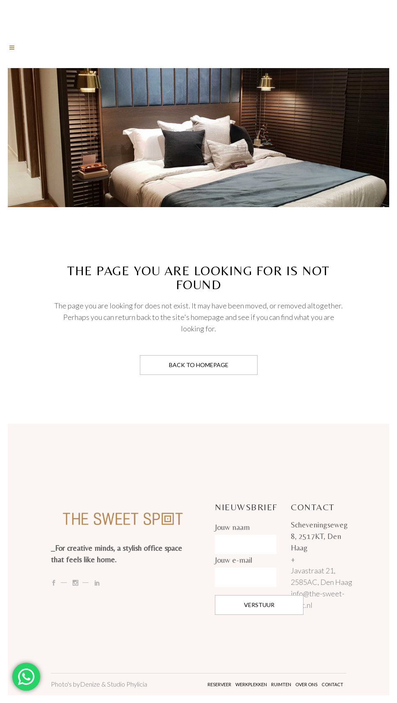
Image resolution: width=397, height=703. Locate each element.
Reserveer (219, 684)
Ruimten (281, 684)
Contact (332, 684)
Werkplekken (251, 684)
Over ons (306, 684)
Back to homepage (198, 364)
